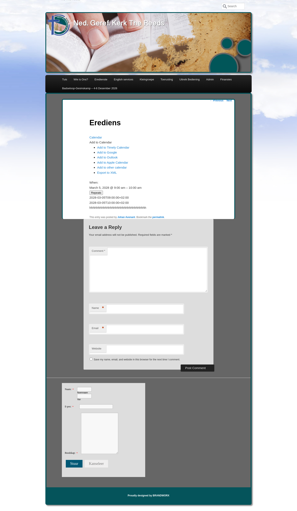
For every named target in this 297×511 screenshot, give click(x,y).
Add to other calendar (112, 167)
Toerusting (166, 79)
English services (123, 79)
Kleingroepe (147, 79)
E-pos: (68, 406)
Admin (210, 79)
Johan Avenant (126, 217)
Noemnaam (82, 392)
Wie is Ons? (81, 79)
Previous (216, 100)
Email (98, 328)
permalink (158, 217)
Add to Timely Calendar (113, 147)
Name (98, 308)
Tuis (64, 79)
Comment (98, 250)
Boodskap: (70, 452)
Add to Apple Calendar (112, 162)
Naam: (68, 389)
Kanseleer (96, 464)
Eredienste (100, 79)
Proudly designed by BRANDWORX (148, 495)
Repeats (96, 192)
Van (79, 399)
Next (230, 100)
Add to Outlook (107, 157)
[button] (101, 142)
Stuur (74, 464)
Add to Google (107, 152)
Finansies (226, 79)
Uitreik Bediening (189, 79)
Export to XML (107, 172)
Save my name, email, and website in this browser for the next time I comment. (137, 359)
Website (96, 348)
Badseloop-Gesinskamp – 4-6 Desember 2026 (89, 88)
